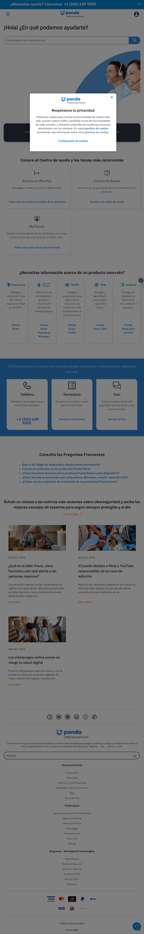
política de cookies (97, 128)
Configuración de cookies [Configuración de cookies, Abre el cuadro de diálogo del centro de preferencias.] (73, 140)
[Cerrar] (111, 97)
